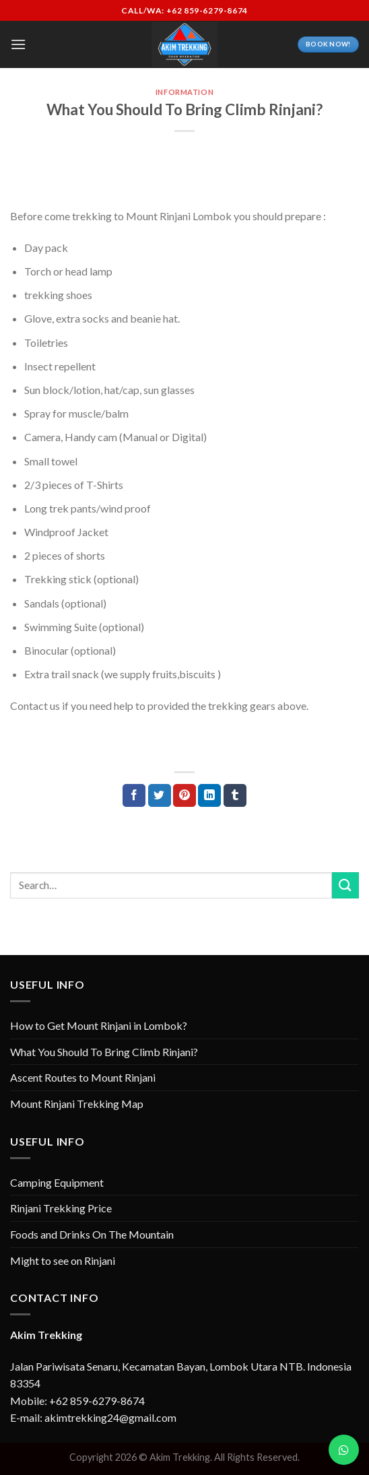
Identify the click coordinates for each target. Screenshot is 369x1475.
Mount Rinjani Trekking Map (76, 1103)
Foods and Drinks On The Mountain (92, 1234)
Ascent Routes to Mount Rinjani (83, 1077)
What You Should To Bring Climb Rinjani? (104, 1051)
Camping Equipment (57, 1182)
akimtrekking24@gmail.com (110, 1417)
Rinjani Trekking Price (61, 1208)
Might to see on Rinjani (62, 1260)
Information (184, 92)
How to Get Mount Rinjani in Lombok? (98, 1025)
